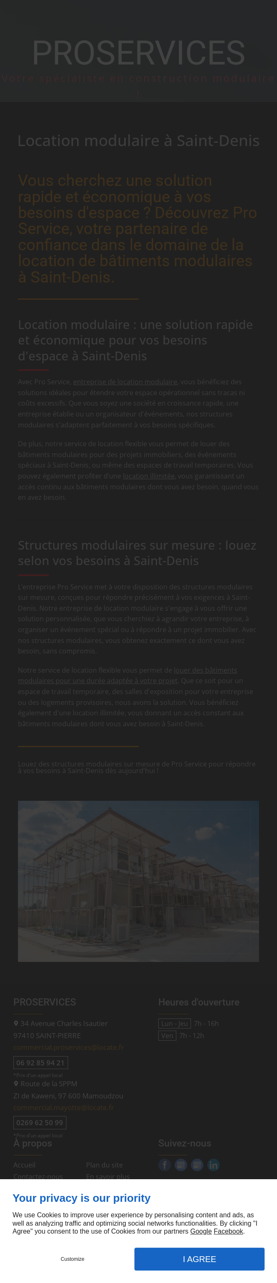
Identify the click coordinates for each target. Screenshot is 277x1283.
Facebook (228, 1231)
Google (201, 1231)
